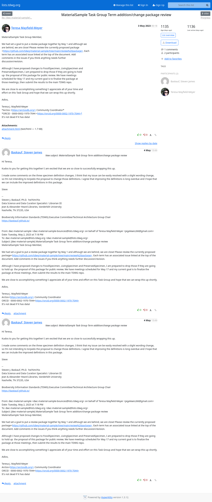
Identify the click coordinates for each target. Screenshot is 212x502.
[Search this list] (186, 5)
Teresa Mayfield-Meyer (27, 28)
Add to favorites (171, 58)
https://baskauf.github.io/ (16, 220)
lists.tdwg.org (11, 5)
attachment (20, 313)
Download (169, 42)
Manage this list (123, 5)
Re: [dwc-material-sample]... (17, 17)
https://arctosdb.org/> (24, 110)
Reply (6, 138)
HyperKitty (106, 497)
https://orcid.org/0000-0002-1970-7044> (57, 300)
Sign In (143, 5)
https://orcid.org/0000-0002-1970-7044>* (59, 113)
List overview (168, 35)
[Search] (207, 5)
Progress (205, 17)
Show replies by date (146, 143)
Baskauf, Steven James (26, 152)
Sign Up (158, 5)
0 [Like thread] (139, 134)
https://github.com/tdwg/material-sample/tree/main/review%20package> (43, 50)
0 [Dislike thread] (146, 134)
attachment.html (11, 128)
